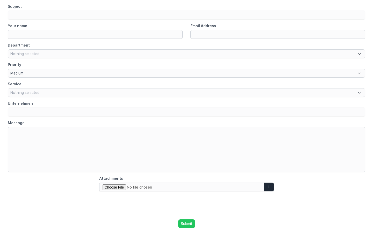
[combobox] (186, 53)
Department (19, 45)
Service (14, 84)
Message (16, 123)
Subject (15, 6)
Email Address (203, 26)
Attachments (111, 178)
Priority (14, 64)
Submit (186, 224)
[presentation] (186, 205)
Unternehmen (20, 103)
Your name (17, 26)
